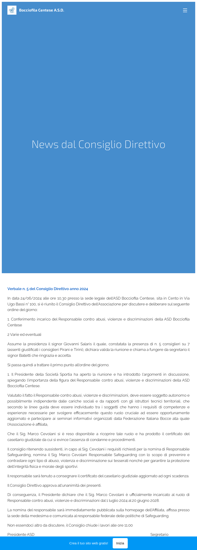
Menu (185, 10)
